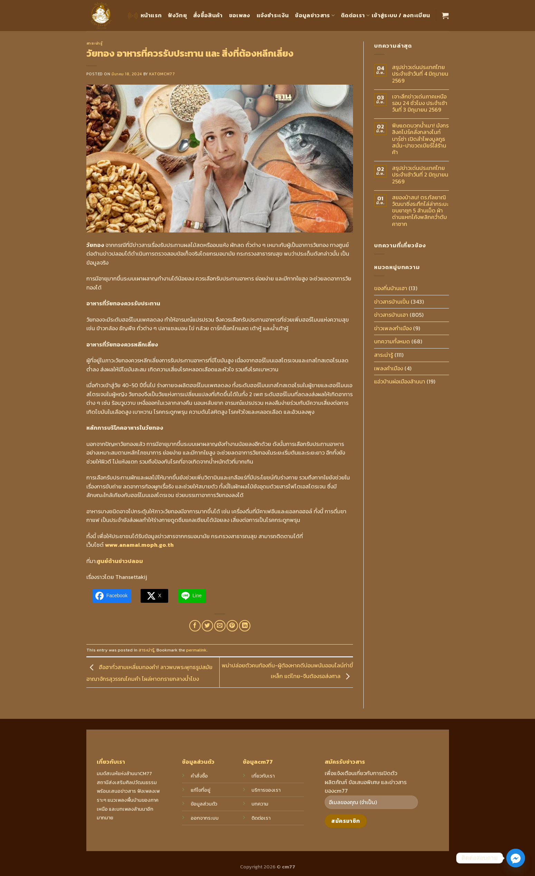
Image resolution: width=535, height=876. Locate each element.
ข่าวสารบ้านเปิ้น (391, 301)
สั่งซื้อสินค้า (208, 15)
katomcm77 (162, 74)
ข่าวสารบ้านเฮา (391, 315)
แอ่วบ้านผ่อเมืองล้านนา (399, 381)
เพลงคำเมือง (388, 368)
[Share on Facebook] (195, 625)
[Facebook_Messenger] (515, 858)
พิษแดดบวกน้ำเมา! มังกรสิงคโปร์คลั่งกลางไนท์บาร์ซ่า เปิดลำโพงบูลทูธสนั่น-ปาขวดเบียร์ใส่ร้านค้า (420, 138)
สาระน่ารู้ (94, 43)
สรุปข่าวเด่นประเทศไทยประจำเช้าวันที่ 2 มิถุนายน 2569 (420, 175)
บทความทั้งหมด (392, 341)
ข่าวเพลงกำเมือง (393, 328)
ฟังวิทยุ (177, 15)
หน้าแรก (144, 16)
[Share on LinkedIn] (244, 625)
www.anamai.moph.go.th (139, 545)
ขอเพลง (239, 15)
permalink (196, 650)
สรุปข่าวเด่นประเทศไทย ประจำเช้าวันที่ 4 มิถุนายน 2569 (420, 74)
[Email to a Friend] (220, 625)
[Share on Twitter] (207, 625)
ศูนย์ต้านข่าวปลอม (120, 561)
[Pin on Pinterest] (232, 625)
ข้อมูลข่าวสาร (315, 15)
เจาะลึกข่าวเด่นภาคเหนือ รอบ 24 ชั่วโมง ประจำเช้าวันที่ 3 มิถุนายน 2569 (419, 103)
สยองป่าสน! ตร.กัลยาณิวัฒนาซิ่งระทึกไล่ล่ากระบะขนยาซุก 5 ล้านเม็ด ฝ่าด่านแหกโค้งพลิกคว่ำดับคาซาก (420, 210)
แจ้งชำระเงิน (273, 15)
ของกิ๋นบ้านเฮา (390, 288)
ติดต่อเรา (355, 15)
